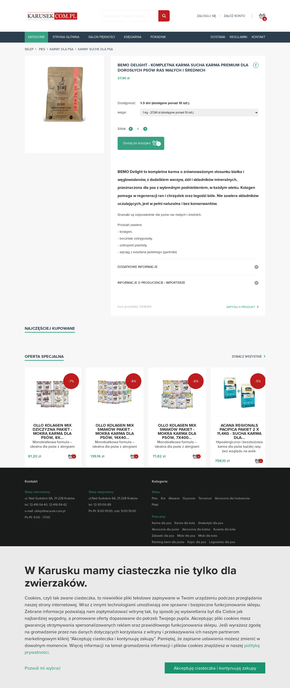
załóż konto (234, 16)
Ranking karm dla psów (168, 542)
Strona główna (66, 37)
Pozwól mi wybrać (43, 668)
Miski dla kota (207, 535)
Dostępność (126, 103)
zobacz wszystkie (247, 357)
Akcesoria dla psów (165, 529)
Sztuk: (122, 129)
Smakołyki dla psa (210, 523)
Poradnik (158, 37)
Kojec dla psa (196, 542)
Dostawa (218, 37)
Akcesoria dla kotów (196, 529)
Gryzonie (189, 498)
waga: (122, 112)
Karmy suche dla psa (95, 49)
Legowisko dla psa (222, 542)
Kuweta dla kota (224, 529)
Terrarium (205, 498)
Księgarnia (132, 37)
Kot (163, 498)
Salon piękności (101, 37)
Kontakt (258, 37)
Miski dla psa (186, 535)
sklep (29, 49)
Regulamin (238, 37)
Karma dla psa (161, 523)
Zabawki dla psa (163, 535)
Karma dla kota (184, 523)
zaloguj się (206, 16)
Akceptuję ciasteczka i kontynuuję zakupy (215, 668)
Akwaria (174, 498)
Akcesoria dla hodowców (232, 498)
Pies (42, 49)
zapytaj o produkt (240, 307)
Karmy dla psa (61, 49)
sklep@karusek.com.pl (49, 511)
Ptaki (155, 504)
